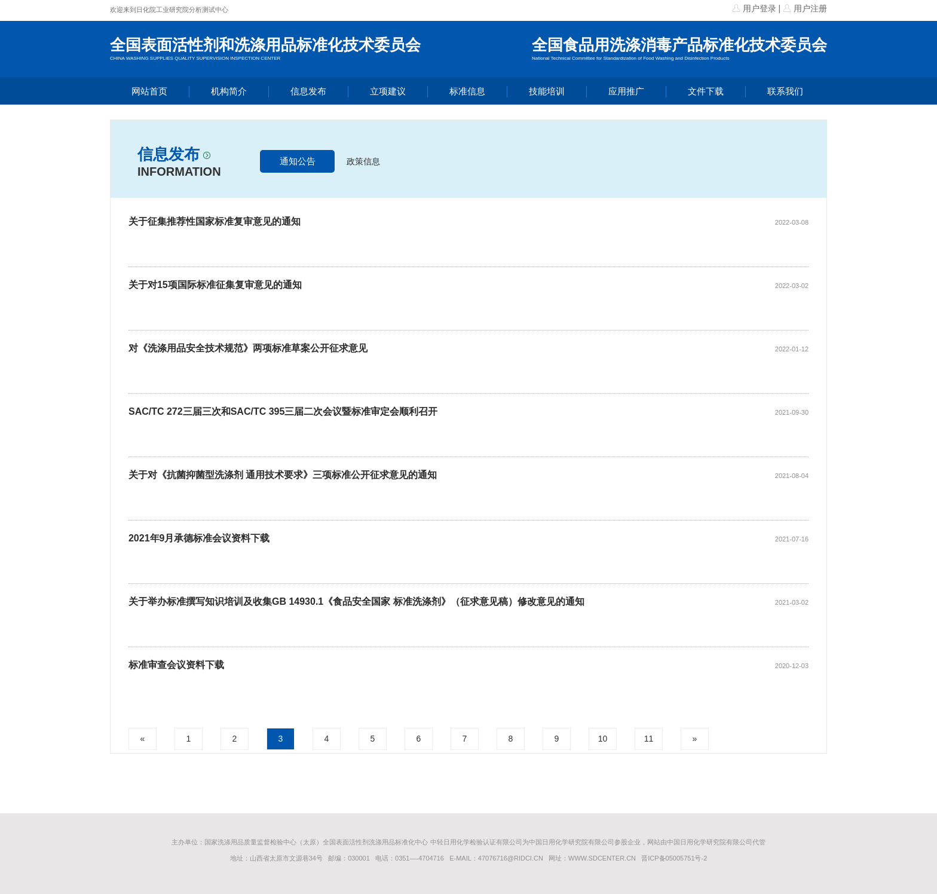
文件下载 (706, 91)
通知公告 (298, 161)
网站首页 (149, 91)
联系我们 (785, 91)
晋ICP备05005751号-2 (674, 858)
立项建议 (388, 91)
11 (649, 738)
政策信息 (363, 161)
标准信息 (467, 91)
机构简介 (229, 91)
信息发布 (308, 91)
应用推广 (626, 91)
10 (603, 738)
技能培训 (547, 91)
